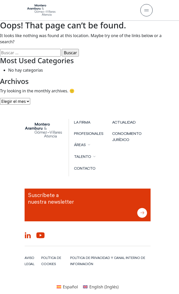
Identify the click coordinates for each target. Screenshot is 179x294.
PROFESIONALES (88, 133)
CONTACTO (85, 168)
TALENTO (82, 156)
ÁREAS (80, 144)
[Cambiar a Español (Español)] (67, 286)
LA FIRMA (82, 122)
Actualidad (124, 122)
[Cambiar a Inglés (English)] (100, 286)
